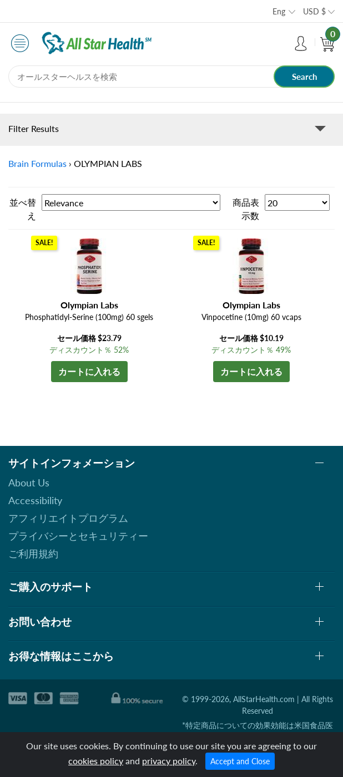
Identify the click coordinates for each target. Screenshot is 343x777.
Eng (279, 11)
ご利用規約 (33, 553)
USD (314, 11)
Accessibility (35, 500)
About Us (28, 482)
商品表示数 (246, 209)
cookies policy (95, 760)
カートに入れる (89, 371)
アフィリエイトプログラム (68, 518)
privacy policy (168, 760)
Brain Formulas (37, 163)
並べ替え (22, 209)
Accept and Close (240, 761)
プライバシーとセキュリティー (78, 536)
